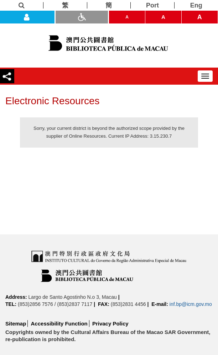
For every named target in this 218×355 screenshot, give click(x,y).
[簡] (109, 5)
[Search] (21, 5)
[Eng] (196, 5)
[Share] (7, 76)
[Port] (152, 5)
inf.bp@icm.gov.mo (191, 304)
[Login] (27, 17)
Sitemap (15, 323)
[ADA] (82, 17)
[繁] (65, 5)
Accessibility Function (59, 323)
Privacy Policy (110, 323)
